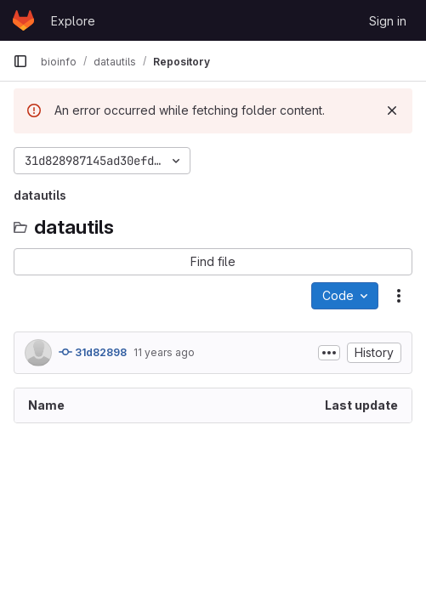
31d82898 (93, 352)
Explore (73, 21)
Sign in (387, 21)
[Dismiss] (392, 110)
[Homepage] (23, 20)
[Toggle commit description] (329, 352)
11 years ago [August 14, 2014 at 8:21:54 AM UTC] (164, 352)
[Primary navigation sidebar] (20, 61)
